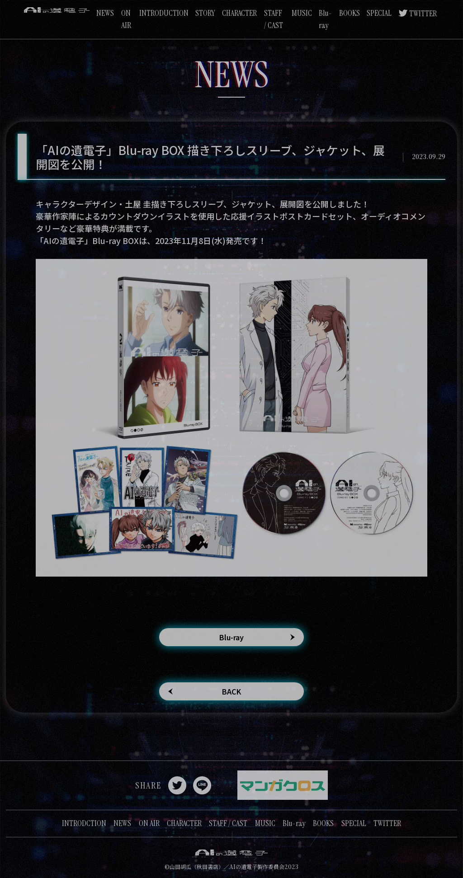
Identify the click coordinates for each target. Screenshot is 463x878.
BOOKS (349, 13)
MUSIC (302, 13)
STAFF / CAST (228, 823)
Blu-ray (231, 637)
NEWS (105, 13)
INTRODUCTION (164, 13)
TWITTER (423, 13)
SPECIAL (379, 13)
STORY (205, 13)
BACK (231, 691)
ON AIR (149, 823)
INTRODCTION (84, 823)
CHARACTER (239, 13)
